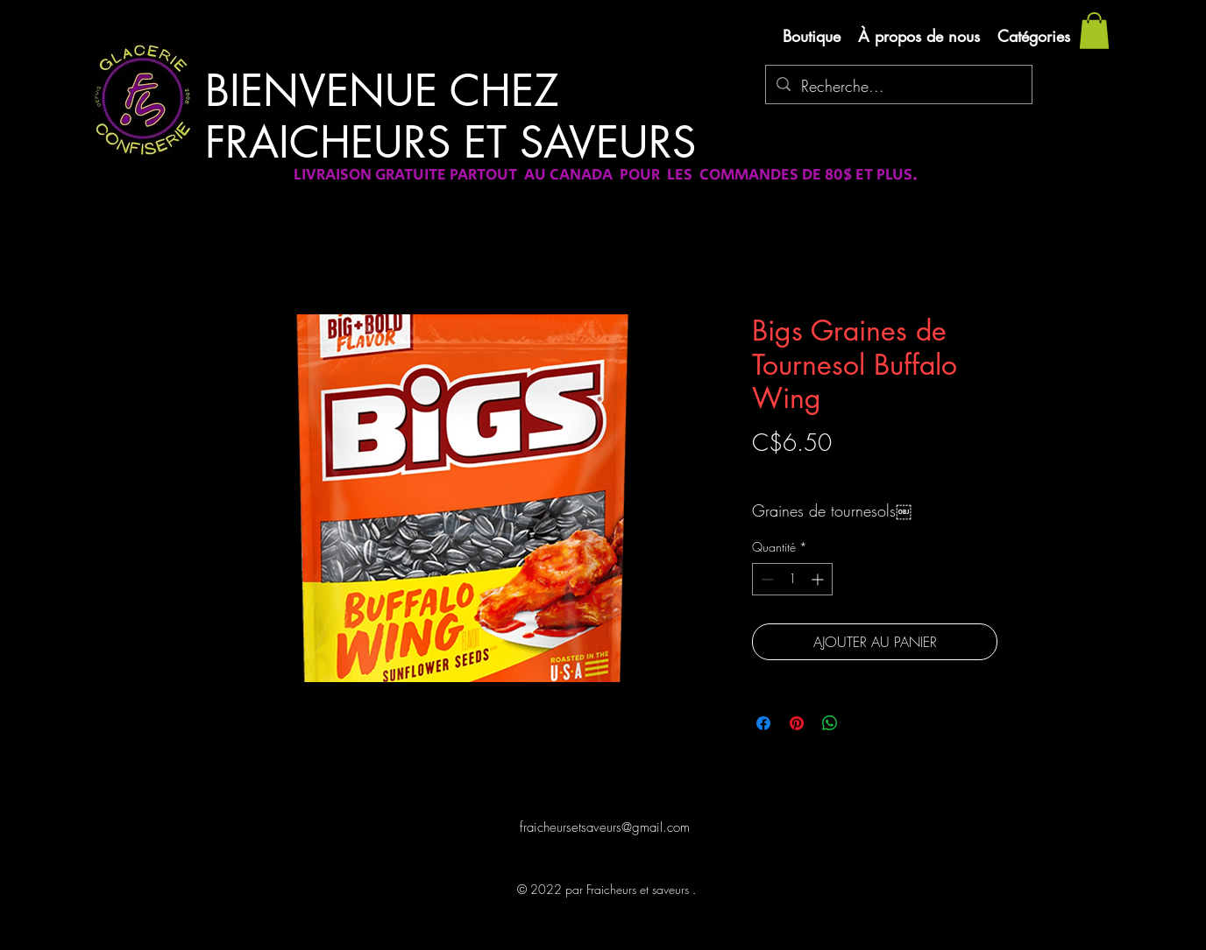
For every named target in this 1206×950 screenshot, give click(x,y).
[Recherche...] (898, 87)
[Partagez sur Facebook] (763, 723)
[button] (1094, 30)
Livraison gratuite (794, 473)
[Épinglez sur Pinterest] (796, 723)
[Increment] (819, 579)
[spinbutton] (792, 579)
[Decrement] (766, 579)
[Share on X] (863, 723)
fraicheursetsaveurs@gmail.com (605, 827)
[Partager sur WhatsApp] (830, 723)
